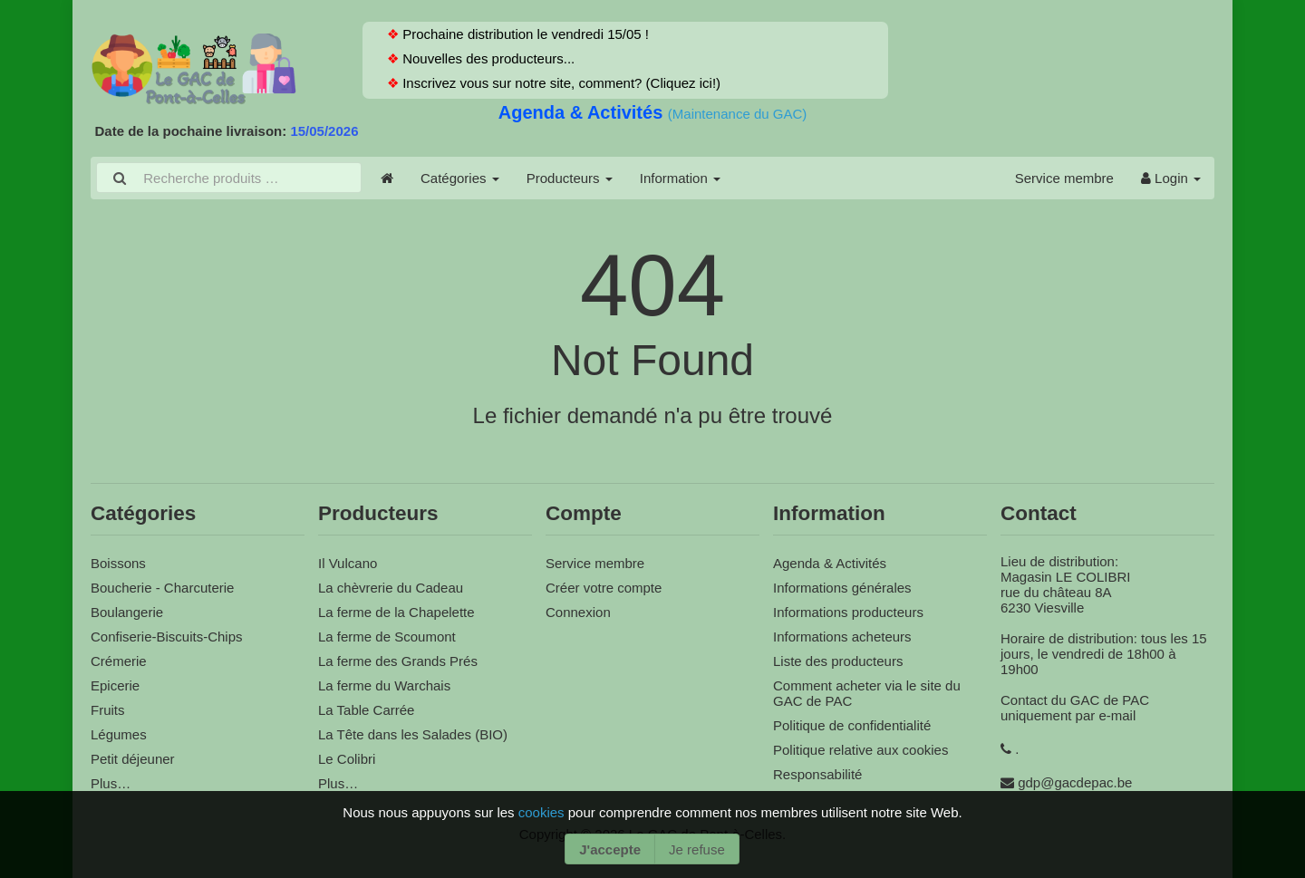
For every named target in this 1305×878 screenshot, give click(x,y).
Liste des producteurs (838, 661)
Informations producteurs (848, 612)
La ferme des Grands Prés (398, 661)
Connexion (578, 612)
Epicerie (115, 685)
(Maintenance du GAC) (737, 113)
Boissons (118, 563)
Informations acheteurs (842, 636)
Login (1171, 178)
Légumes (119, 734)
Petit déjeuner (133, 759)
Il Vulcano (347, 563)
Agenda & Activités (583, 112)
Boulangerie (127, 612)
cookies (543, 812)
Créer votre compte (604, 587)
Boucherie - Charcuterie (162, 587)
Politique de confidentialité (852, 725)
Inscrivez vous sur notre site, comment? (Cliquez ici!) (559, 83)
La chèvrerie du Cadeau (390, 587)
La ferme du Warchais (384, 685)
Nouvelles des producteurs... (487, 58)
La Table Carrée (366, 710)
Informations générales (842, 587)
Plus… (110, 783)
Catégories (459, 178)
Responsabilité (817, 774)
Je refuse (697, 849)
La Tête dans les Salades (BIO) (413, 734)
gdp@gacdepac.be (1075, 782)
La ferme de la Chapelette (396, 612)
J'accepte (610, 849)
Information (680, 178)
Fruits (108, 710)
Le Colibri (346, 759)
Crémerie (119, 661)
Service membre (1064, 178)
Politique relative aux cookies (860, 749)
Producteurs (570, 178)
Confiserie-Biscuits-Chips (167, 636)
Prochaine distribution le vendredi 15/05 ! (524, 34)
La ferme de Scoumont (387, 636)
